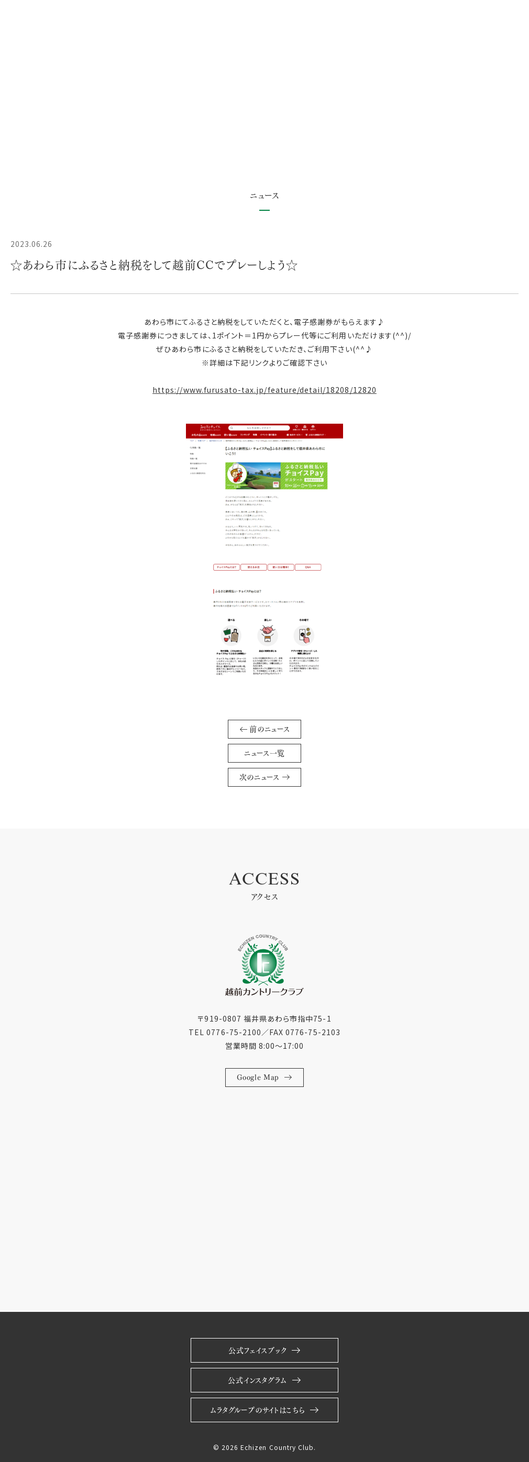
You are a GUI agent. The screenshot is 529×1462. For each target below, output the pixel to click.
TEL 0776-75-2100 (225, 1032)
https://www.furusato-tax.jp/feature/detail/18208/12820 (264, 389)
